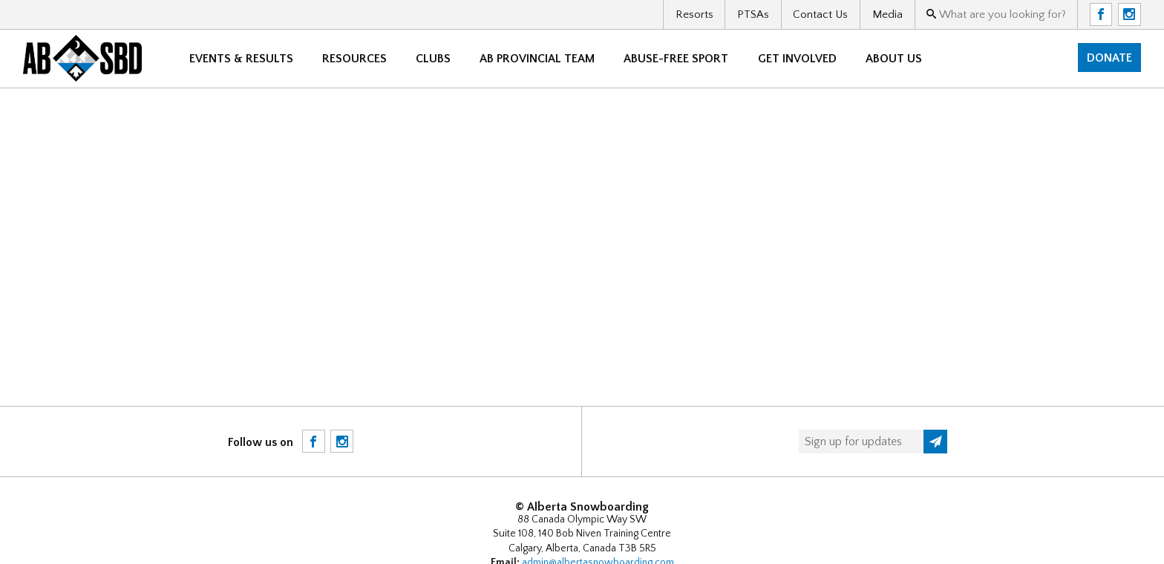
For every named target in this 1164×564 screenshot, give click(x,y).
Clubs (433, 58)
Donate (1109, 58)
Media (887, 14)
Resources (354, 58)
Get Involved (797, 58)
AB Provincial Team (537, 58)
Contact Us (820, 14)
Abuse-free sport (676, 58)
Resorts (694, 14)
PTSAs (753, 14)
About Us (894, 58)
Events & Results (241, 58)
